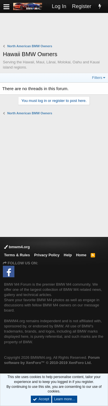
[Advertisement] (55, 29)
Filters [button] (97, 77)
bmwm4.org (17, 247)
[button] (6, 6)
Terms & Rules (17, 255)
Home (81, 255)
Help (68, 255)
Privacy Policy (47, 255)
